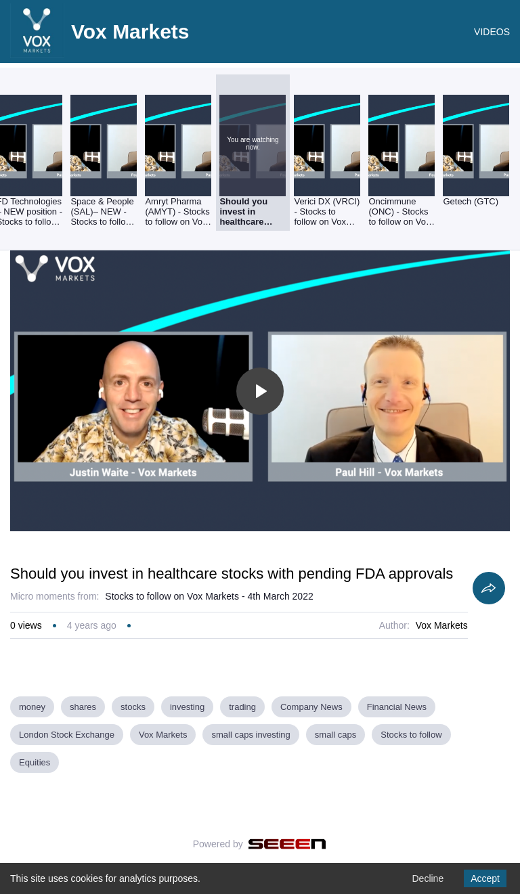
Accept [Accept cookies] (485, 878)
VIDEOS (492, 31)
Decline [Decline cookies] (427, 878)
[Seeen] (287, 844)
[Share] (489, 588)
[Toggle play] (260, 391)
